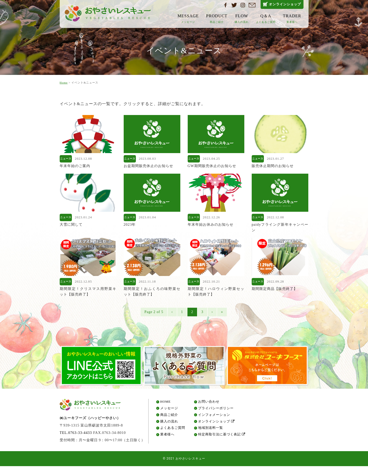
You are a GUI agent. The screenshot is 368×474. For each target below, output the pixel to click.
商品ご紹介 (169, 416)
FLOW (242, 18)
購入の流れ (169, 422)
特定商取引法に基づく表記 (221, 436)
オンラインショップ (285, 4)
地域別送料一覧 (210, 429)
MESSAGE (188, 18)
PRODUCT (217, 18)
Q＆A (266, 18)
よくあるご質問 (172, 429)
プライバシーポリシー (216, 409)
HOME (165, 403)
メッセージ (169, 409)
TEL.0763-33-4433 (76, 434)
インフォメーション (214, 416)
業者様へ (167, 436)
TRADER (292, 18)
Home (64, 82)
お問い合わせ (208, 403)
